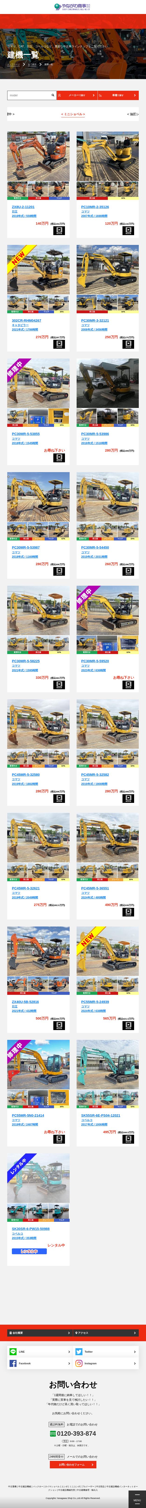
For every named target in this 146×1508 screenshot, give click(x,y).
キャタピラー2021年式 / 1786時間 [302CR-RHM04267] (26, 325)
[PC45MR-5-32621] (38, 838)
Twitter (84, 1351)
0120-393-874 (76, 1433)
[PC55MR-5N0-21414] (38, 1065)
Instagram (86, 1363)
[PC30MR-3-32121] (108, 270)
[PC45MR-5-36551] (108, 838)
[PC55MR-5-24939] (108, 951)
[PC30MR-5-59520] (108, 611)
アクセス (81, 1332)
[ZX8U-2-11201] (38, 156)
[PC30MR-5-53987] (38, 497)
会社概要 (16, 1332)
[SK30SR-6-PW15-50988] (38, 1178)
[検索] (53, 95)
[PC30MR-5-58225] (38, 611)
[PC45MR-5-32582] (108, 724)
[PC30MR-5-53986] (108, 383)
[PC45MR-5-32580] (38, 724)
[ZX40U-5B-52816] (38, 951)
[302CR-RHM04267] (38, 270)
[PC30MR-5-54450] (108, 497)
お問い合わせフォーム (72, 1464)
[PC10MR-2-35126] (108, 156)
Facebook (20, 1363)
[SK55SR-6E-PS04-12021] (108, 1065)
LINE (17, 1351)
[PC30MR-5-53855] (38, 383)
